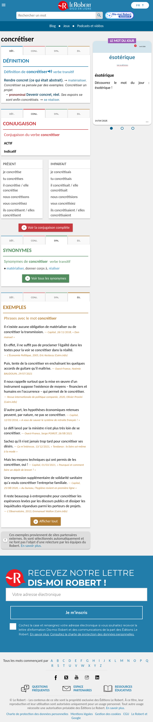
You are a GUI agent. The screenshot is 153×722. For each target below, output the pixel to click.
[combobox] (56, 15)
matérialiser (77, 80)
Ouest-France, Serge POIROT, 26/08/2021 (48, 433)
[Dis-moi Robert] (120, 15)
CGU (126, 714)
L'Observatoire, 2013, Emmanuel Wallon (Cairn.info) (37, 511)
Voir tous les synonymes (48, 278)
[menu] (4, 5)
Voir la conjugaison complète (49, 227)
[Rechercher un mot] (99, 15)
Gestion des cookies (108, 714)
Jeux (66, 26)
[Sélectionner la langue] (140, 5)
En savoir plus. (31, 545)
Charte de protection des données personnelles (37, 714)
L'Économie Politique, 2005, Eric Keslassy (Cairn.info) (37, 355)
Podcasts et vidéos (90, 26)
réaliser (54, 268)
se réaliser (51, 100)
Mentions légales (82, 714)
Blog (52, 26)
